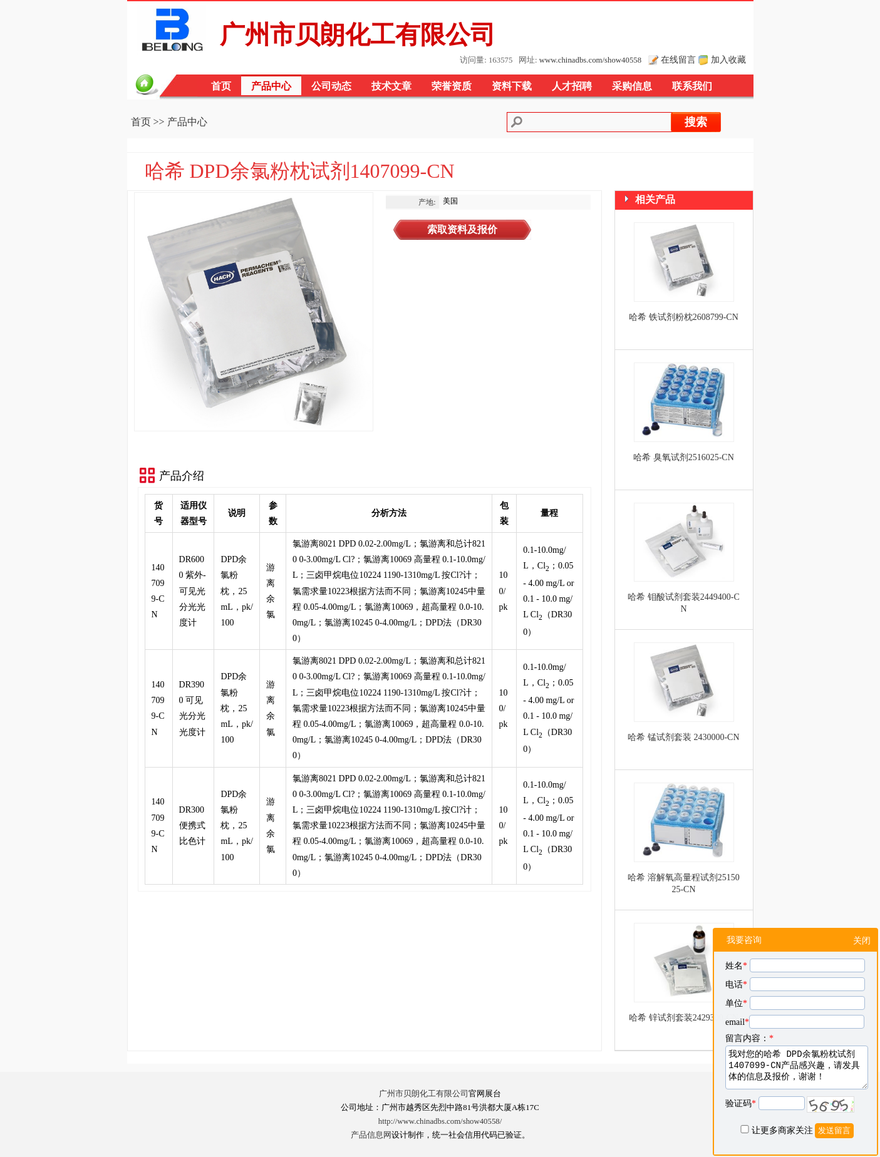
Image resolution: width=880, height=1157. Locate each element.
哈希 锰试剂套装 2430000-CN (683, 737)
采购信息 (632, 86)
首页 (221, 86)
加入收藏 (728, 59)
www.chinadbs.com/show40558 (590, 60)
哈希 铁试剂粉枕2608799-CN (683, 317)
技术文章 (391, 86)
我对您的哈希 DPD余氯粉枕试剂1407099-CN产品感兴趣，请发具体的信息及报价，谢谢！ (796, 1067)
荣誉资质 (452, 86)
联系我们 (692, 86)
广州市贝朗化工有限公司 (423, 1093)
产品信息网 (371, 1135)
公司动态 (331, 86)
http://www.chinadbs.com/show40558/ (440, 1121)
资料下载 (512, 86)
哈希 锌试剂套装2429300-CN (683, 1017)
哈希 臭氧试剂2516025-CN (683, 457)
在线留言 (678, 59)
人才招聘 (572, 86)
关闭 (862, 940)
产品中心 (271, 86)
